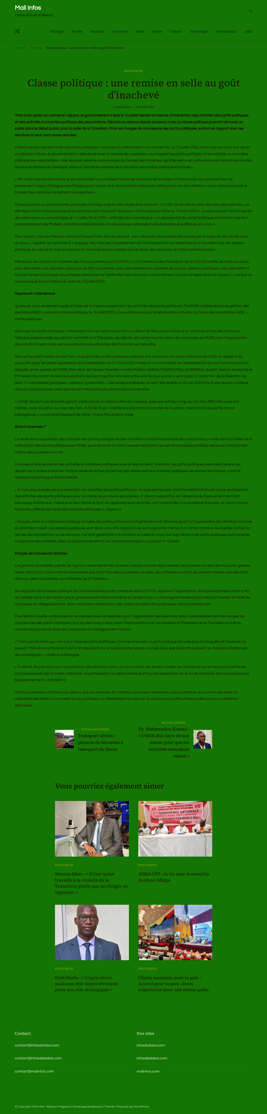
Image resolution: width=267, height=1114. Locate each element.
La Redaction (122, 107)
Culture (175, 31)
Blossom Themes (103, 1106)
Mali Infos (28, 8)
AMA (248, 31)
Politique (57, 31)
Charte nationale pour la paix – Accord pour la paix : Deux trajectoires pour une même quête (173, 984)
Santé (140, 31)
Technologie (199, 31)
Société (77, 31)
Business (97, 31)
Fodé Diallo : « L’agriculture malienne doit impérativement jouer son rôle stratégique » (86, 984)
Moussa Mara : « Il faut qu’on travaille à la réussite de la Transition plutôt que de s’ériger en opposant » (91, 883)
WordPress (141, 1106)
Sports (157, 31)
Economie (120, 31)
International (226, 31)
